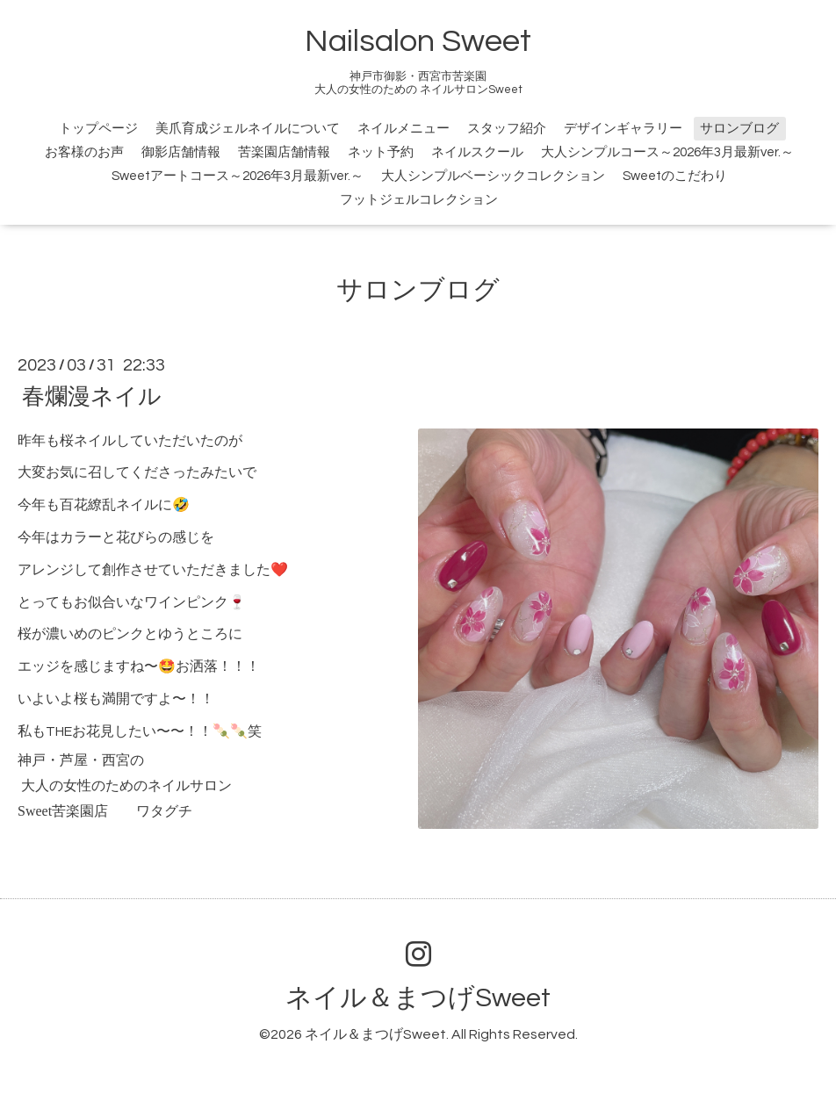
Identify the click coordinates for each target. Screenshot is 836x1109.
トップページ (98, 128)
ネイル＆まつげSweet (418, 998)
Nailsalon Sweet (418, 41)
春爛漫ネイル (92, 396)
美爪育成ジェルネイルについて (247, 128)
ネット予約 (381, 152)
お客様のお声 (84, 152)
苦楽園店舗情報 (284, 152)
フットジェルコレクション (419, 199)
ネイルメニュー (403, 128)
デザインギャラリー (623, 128)
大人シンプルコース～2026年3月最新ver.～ (667, 152)
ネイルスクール (477, 152)
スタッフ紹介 (506, 128)
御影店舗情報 (180, 152)
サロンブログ (739, 128)
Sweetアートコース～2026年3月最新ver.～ (238, 176)
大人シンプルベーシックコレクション (493, 176)
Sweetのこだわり (675, 176)
